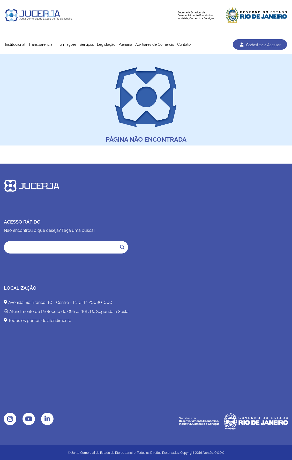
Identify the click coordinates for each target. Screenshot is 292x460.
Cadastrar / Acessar (260, 44)
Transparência (40, 44)
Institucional (15, 44)
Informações (66, 44)
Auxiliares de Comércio (154, 44)
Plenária (125, 44)
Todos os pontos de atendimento (37, 320)
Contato (184, 44)
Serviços (87, 44)
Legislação (106, 44)
